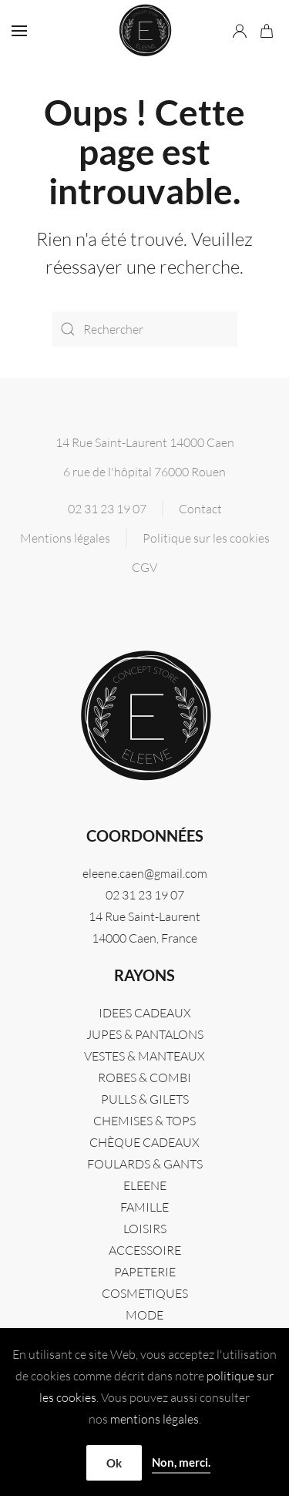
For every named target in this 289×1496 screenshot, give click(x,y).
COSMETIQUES (145, 1293)
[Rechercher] (144, 329)
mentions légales (154, 1419)
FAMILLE (144, 1207)
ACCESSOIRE (145, 1250)
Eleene (144, 1185)
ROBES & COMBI (144, 1077)
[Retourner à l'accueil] (145, 31)
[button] (19, 31)
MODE (144, 1315)
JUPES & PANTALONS (144, 1034)
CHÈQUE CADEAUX (144, 1142)
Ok (114, 1463)
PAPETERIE (145, 1271)
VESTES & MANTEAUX (144, 1056)
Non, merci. (181, 1462)
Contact (200, 508)
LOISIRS (144, 1228)
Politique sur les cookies (206, 538)
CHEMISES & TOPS (144, 1120)
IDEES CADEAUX (145, 1012)
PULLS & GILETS (145, 1099)
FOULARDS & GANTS (145, 1164)
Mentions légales (65, 538)
